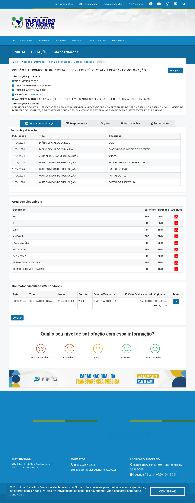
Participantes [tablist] (130, 123)
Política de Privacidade (57, 491)
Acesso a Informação (34, 61)
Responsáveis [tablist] (76, 123)
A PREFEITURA (26, 40)
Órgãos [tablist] (104, 123)
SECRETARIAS (60, 40)
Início (15, 61)
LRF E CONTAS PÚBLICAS (97, 40)
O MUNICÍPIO (43, 40)
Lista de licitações (84, 61)
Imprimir (175, 70)
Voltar (17, 318)
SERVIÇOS (76, 40)
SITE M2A (36, 94)
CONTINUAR (167, 491)
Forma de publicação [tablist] (40, 123)
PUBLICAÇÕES (118, 40)
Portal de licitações (59, 61)
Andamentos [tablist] (160, 123)
